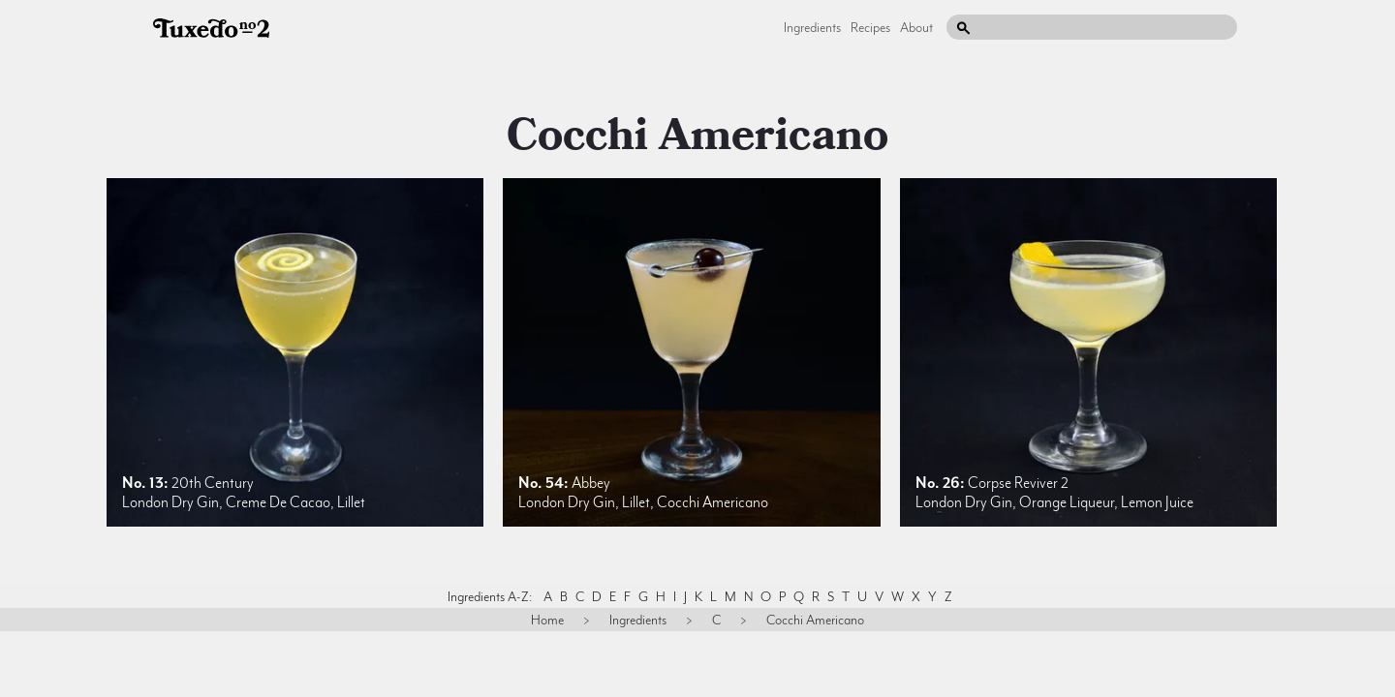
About (916, 27)
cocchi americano (697, 135)
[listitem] (295, 352)
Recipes (870, 27)
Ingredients (812, 27)
